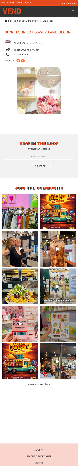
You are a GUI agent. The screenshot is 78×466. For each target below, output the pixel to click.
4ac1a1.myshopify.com (26, 49)
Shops (13, 21)
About (39, 450)
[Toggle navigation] (69, 2)
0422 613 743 (20, 54)
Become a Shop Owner (39, 456)
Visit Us (39, 462)
